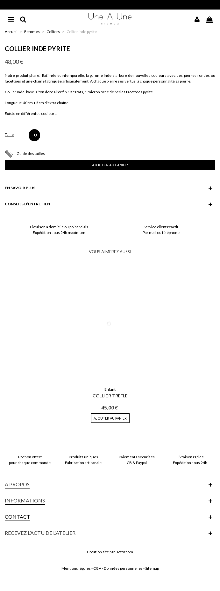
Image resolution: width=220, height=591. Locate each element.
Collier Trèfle (110, 395)
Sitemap (152, 568)
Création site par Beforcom (110, 551)
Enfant (110, 389)
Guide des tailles (31, 153)
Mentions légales (76, 568)
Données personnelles (123, 568)
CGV (97, 568)
